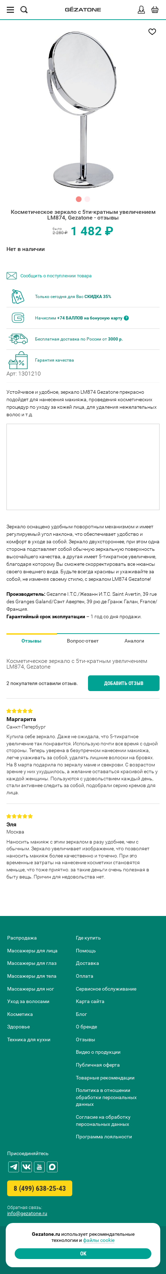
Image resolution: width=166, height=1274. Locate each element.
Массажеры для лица (32, 950)
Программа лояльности (104, 1136)
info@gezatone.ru (27, 1213)
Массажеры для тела (32, 976)
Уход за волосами (28, 1001)
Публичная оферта (98, 1065)
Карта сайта (90, 1001)
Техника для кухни (28, 1039)
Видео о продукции (98, 1052)
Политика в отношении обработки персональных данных (106, 1097)
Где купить (88, 938)
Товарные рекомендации (105, 1078)
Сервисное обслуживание (106, 989)
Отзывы (31, 641)
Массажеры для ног (30, 989)
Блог (81, 1014)
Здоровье (18, 1026)
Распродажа (22, 938)
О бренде (86, 1026)
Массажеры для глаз (32, 963)
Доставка (87, 963)
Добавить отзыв (123, 683)
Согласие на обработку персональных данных (103, 1120)
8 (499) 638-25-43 (40, 1188)
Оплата (84, 976)
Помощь (86, 950)
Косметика (20, 1014)
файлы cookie (98, 1240)
